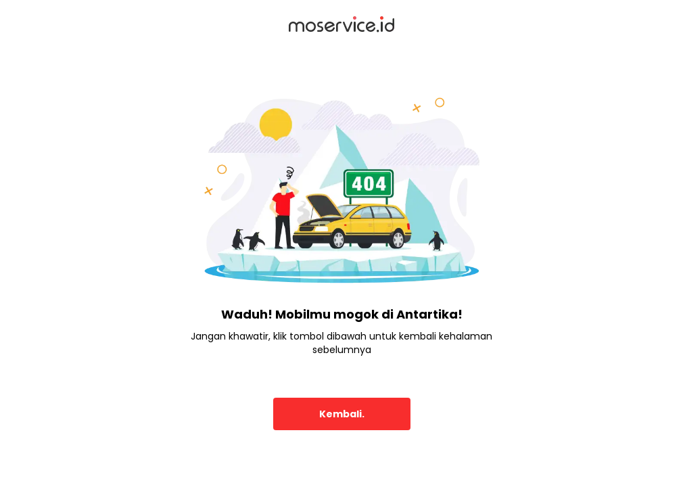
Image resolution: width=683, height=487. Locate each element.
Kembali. (341, 414)
